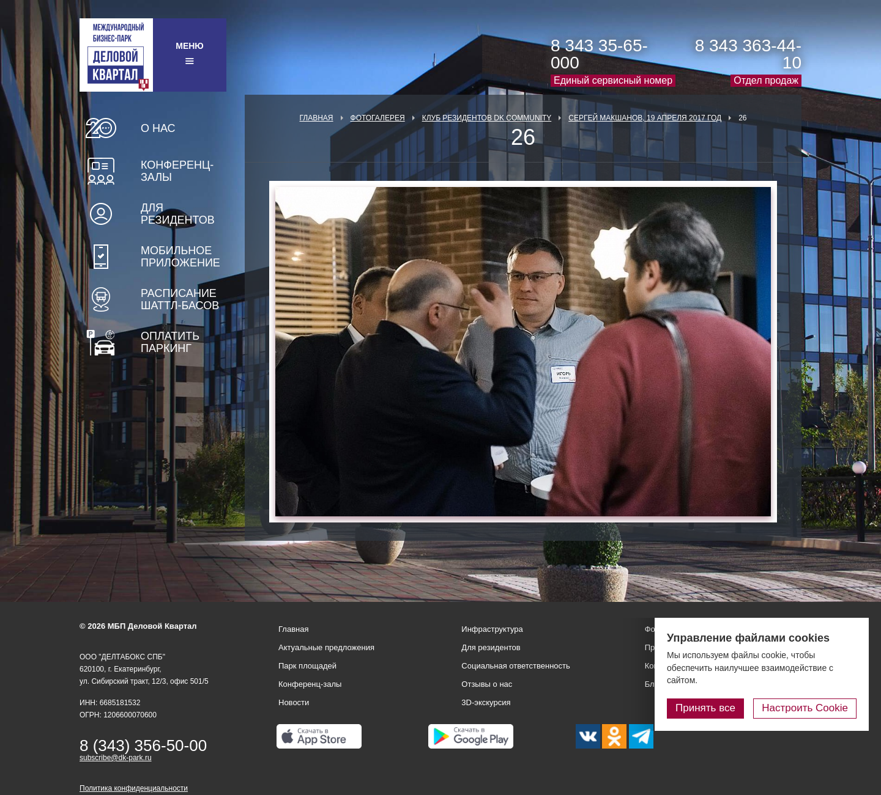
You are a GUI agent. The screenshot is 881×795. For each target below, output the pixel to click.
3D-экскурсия (485, 702)
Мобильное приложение (180, 256)
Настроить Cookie (805, 708)
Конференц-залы (177, 171)
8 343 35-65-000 (599, 54)
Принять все (705, 708)
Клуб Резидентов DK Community (487, 118)
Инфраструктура (491, 629)
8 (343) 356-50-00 (143, 745)
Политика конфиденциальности (134, 788)
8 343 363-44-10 (748, 54)
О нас (158, 128)
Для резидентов (178, 214)
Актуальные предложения (326, 647)
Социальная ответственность (515, 665)
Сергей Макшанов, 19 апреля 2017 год (644, 118)
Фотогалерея (378, 118)
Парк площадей (307, 665)
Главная (316, 118)
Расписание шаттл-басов (180, 299)
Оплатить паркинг (170, 342)
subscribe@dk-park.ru (116, 757)
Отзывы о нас (486, 684)
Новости (293, 702)
